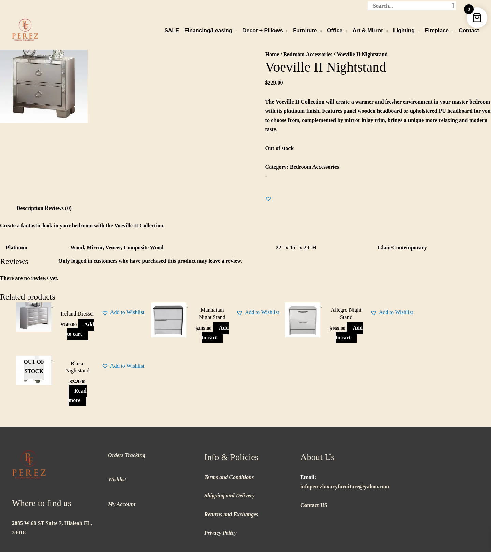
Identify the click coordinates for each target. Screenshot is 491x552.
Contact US (313, 451)
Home (272, 54)
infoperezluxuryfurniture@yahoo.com (344, 432)
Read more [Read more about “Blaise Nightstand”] (427, 341)
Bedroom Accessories (307, 54)
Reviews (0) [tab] (58, 208)
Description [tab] (29, 208)
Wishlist (117, 426)
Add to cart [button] (68, 341)
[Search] (453, 5)
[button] (268, 198)
